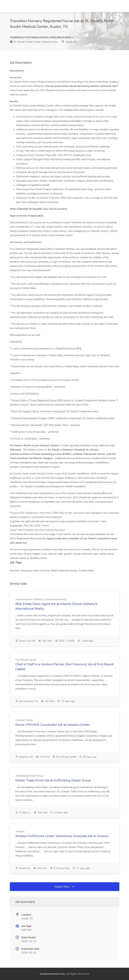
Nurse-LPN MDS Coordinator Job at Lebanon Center (52, 725)
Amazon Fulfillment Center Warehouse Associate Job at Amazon (62, 836)
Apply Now (65, 886)
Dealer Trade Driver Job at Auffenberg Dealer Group (53, 780)
